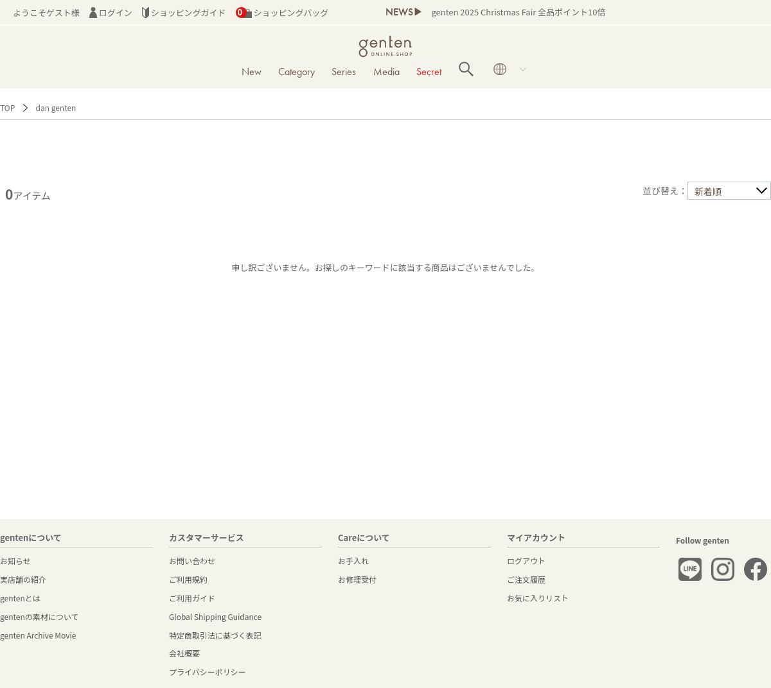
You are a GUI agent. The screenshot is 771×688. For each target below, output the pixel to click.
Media (386, 71)
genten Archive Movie (38, 635)
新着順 (708, 191)
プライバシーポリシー (207, 671)
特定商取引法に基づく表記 (215, 635)
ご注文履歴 (526, 579)
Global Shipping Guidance (215, 616)
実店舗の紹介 (23, 579)
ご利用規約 (188, 579)
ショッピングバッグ (282, 12)
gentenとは (20, 597)
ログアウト (526, 560)
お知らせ (15, 560)
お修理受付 (357, 579)
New (251, 71)
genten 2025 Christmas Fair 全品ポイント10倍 (518, 12)
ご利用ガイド (192, 597)
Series (344, 71)
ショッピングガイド (184, 12)
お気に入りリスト (538, 597)
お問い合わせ (192, 560)
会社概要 (184, 653)
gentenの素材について (39, 616)
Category (296, 71)
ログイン (110, 12)
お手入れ (353, 560)
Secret (428, 71)
